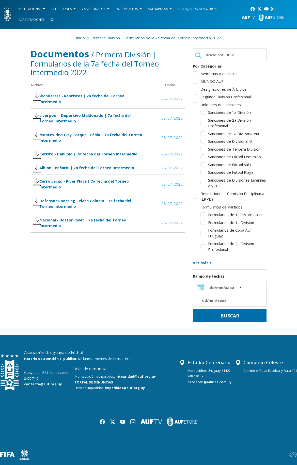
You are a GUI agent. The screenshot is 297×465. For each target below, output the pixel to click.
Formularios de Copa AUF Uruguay (226, 233)
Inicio (80, 37)
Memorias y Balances (215, 73)
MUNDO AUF (208, 81)
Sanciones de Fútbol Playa (226, 172)
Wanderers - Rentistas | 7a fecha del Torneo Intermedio (82, 99)
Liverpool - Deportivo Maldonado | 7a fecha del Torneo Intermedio (85, 121)
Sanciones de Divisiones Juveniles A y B (233, 183)
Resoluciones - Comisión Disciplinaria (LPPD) (228, 196)
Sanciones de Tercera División (230, 149)
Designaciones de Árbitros (220, 89)
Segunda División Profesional (222, 96)
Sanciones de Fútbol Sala (225, 164)
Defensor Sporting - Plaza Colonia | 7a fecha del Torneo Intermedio (85, 225)
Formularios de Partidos (218, 207)
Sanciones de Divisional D (226, 141)
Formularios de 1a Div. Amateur (231, 214)
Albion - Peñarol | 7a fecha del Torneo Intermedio (86, 184)
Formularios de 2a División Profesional (227, 246)
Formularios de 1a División (227, 222)
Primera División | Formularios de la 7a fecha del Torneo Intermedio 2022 (156, 37)
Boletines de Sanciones (217, 104)
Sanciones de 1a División (225, 112)
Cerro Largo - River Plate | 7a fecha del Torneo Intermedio (84, 203)
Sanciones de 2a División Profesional (225, 123)
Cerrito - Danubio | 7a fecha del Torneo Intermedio (77, 165)
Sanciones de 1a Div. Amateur (230, 133)
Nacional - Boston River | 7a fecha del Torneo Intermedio (83, 247)
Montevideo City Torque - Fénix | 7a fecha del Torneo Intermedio (83, 143)
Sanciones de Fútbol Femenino (230, 156)
